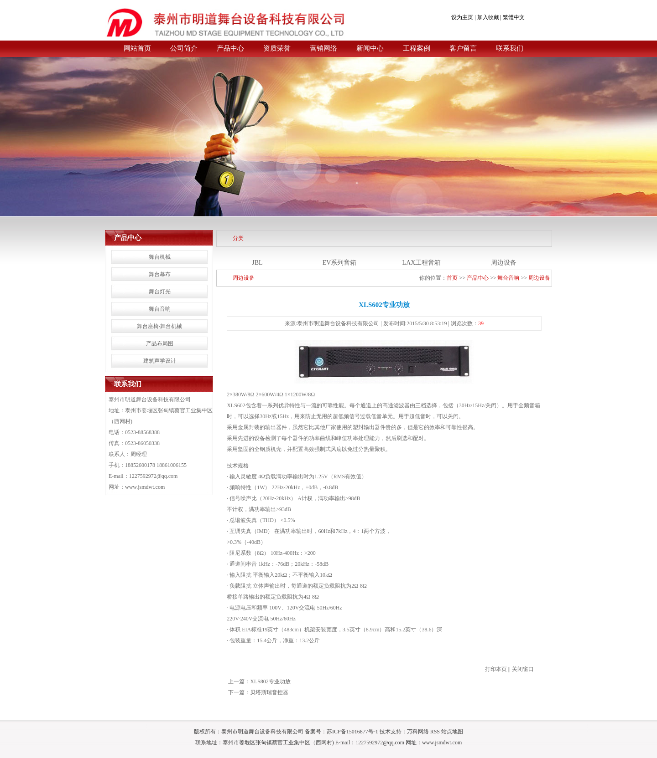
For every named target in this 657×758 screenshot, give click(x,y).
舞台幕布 (160, 274)
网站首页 (137, 48)
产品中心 (230, 48)
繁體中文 (514, 17)
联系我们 (509, 48)
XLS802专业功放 (270, 681)
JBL (257, 262)
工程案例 (416, 48)
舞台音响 (160, 309)
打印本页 (496, 669)
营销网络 (323, 48)
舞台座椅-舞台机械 (159, 326)
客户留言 (463, 48)
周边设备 (503, 262)
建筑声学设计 (159, 361)
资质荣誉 (277, 48)
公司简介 (184, 48)
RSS (435, 731)
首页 (452, 278)
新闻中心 (370, 48)
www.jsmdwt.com (145, 487)
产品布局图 (159, 343)
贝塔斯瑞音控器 (269, 692)
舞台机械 (160, 257)
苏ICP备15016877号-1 (352, 731)
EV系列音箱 (340, 262)
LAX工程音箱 (421, 262)
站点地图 (452, 731)
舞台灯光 (160, 291)
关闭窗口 (523, 669)
